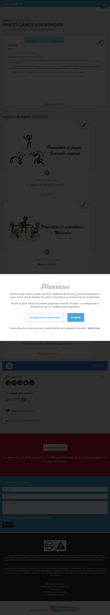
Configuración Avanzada (44, 317)
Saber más (94, 328)
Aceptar (76, 317)
